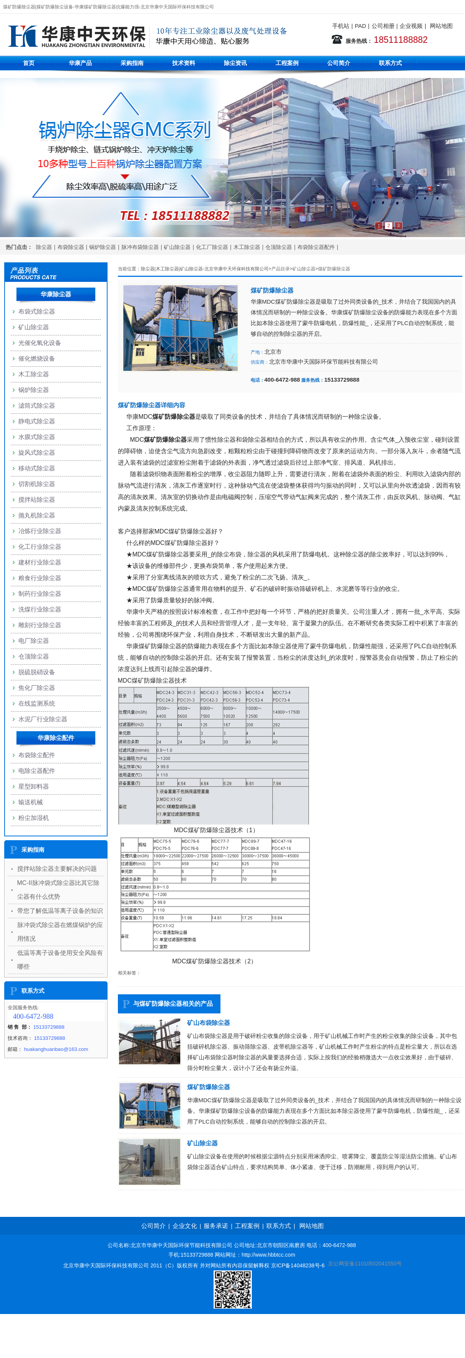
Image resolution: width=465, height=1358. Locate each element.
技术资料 (183, 63)
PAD (360, 26)
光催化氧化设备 (39, 343)
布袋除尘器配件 (316, 247)
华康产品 (80, 63)
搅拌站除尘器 (36, 499)
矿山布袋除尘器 (208, 1023)
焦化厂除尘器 (36, 688)
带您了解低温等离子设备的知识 (60, 911)
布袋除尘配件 (36, 755)
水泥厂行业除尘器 (42, 719)
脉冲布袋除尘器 (140, 247)
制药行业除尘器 (39, 593)
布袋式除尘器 (36, 311)
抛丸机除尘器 (36, 515)
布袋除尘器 (70, 247)
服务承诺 (216, 1226)
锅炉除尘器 (102, 247)
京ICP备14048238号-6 (298, 1265)
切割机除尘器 (36, 484)
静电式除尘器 (36, 421)
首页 (28, 63)
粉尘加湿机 (33, 818)
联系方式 (390, 63)
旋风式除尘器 (36, 452)
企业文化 (185, 1226)
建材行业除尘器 (39, 562)
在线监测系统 (36, 703)
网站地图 (441, 26)
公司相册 (383, 26)
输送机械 (30, 802)
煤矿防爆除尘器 (334, 269)
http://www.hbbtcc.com (268, 1255)
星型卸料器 (33, 786)
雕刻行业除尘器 (39, 625)
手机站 (340, 26)
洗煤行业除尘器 (39, 609)
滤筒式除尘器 (36, 405)
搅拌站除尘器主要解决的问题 (57, 868)
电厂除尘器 (33, 641)
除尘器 (44, 247)
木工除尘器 (246, 247)
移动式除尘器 (36, 468)
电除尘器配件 (36, 771)
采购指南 (132, 63)
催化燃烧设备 (36, 358)
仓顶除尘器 (278, 247)
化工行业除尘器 (39, 546)
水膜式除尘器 (36, 437)
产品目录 (280, 269)
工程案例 (287, 63)
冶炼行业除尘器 (39, 531)
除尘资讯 (235, 63)
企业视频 (411, 26)
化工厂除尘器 (212, 247)
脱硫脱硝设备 (36, 672)
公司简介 (338, 63)
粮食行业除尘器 (39, 578)
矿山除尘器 (177, 247)
